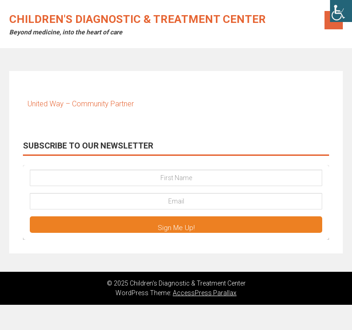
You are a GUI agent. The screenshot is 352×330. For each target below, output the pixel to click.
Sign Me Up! (176, 228)
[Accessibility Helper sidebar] (341, 11)
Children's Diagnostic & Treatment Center (137, 19)
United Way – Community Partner (81, 103)
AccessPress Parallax (204, 293)
